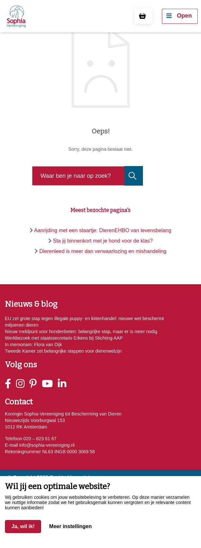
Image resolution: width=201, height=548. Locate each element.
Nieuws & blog (31, 304)
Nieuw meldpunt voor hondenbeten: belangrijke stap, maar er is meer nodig (81, 331)
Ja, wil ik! (23, 526)
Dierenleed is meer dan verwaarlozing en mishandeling (102, 251)
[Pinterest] (35, 383)
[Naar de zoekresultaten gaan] (133, 176)
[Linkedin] (64, 383)
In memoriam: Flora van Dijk (33, 344)
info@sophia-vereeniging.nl (46, 445)
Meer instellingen (70, 526)
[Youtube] (50, 383)
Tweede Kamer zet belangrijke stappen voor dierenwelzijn (63, 351)
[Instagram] (22, 383)
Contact (19, 401)
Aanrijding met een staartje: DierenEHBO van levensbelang (102, 230)
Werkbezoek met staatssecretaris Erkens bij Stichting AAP (64, 338)
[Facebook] (10, 383)
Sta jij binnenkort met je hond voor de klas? (103, 241)
